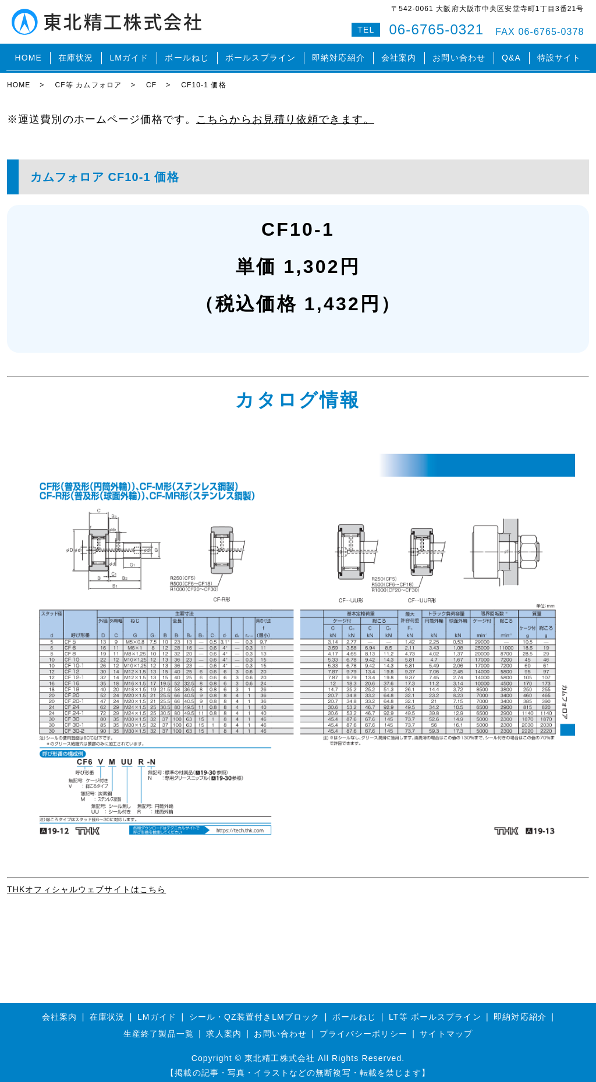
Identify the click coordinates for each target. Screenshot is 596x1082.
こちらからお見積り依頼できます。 (285, 112)
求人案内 (223, 1027)
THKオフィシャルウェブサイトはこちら (86, 882)
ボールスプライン (260, 54)
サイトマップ (446, 1027)
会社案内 (398, 54)
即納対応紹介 (338, 54)
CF (151, 79)
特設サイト (559, 54)
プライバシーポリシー (363, 1027)
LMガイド (128, 54)
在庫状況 (75, 54)
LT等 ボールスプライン (435, 1010)
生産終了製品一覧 (158, 1027)
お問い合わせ (458, 54)
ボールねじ (187, 54)
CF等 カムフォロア (88, 79)
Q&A (511, 54)
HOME (28, 54)
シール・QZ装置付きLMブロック (254, 1010)
